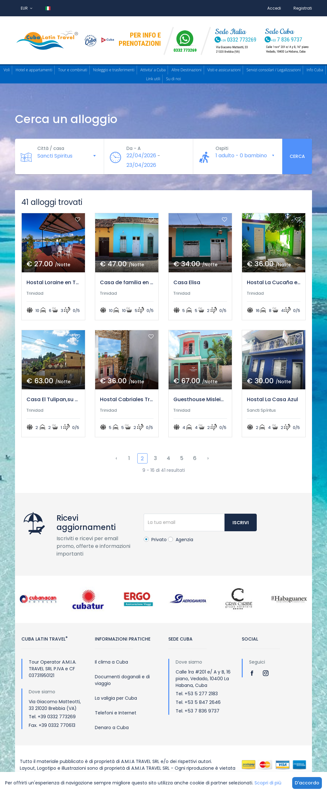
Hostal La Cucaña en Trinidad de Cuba (273, 282)
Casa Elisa (186, 282)
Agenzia (180, 539)
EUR (27, 8)
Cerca (297, 156)
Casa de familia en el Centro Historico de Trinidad (127, 282)
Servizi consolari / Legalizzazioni (274, 70)
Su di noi (173, 79)
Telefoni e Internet (115, 713)
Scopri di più (268, 783)
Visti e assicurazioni (224, 70)
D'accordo (307, 783)
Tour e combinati (72, 70)
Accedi (274, 8)
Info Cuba (315, 70)
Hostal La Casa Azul (272, 399)
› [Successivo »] (208, 458)
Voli (7, 70)
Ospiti (222, 148)
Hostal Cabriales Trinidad (127, 399)
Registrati (302, 8)
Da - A (133, 148)
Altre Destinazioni (186, 70)
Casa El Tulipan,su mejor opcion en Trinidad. (53, 399)
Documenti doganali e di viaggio (122, 680)
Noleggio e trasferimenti (113, 70)
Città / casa (50, 148)
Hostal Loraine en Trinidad (53, 282)
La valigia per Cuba (116, 698)
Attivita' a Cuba (152, 70)
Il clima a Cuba (111, 662)
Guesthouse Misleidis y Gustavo (200, 399)
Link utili (153, 79)
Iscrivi (240, 522)
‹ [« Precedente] (116, 458)
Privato (155, 539)
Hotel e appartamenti (34, 70)
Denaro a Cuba (112, 727)
